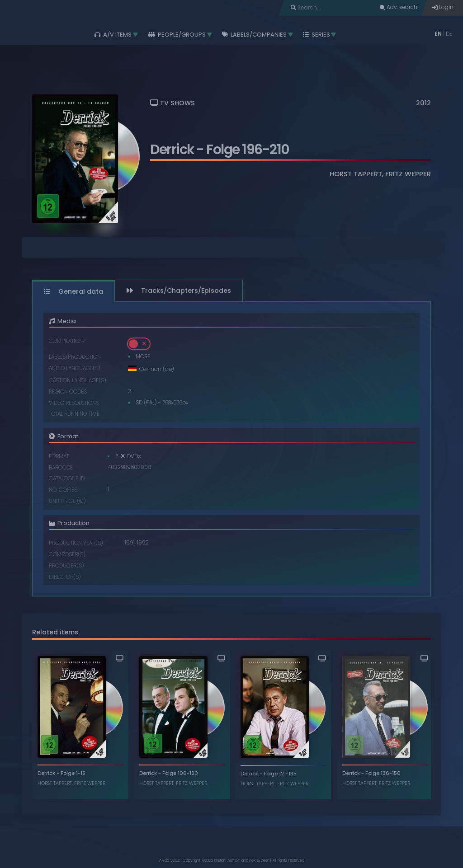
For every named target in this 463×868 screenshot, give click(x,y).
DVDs (134, 456)
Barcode (61, 468)
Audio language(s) (74, 368)
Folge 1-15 (73, 773)
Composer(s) (67, 555)
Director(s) (65, 577)
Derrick (172, 149)
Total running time (74, 414)
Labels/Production (75, 357)
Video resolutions (74, 403)
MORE (143, 356)
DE (449, 34)
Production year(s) (76, 543)
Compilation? (67, 341)
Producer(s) (66, 566)
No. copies (63, 490)
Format (59, 457)
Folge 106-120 (180, 773)
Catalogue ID (67, 479)
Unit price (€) (67, 501)
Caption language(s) (77, 381)
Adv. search (398, 7)
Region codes (68, 392)
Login (443, 7)
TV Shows (172, 103)
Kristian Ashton (227, 860)
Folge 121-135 (280, 773)
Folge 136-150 (382, 773)
